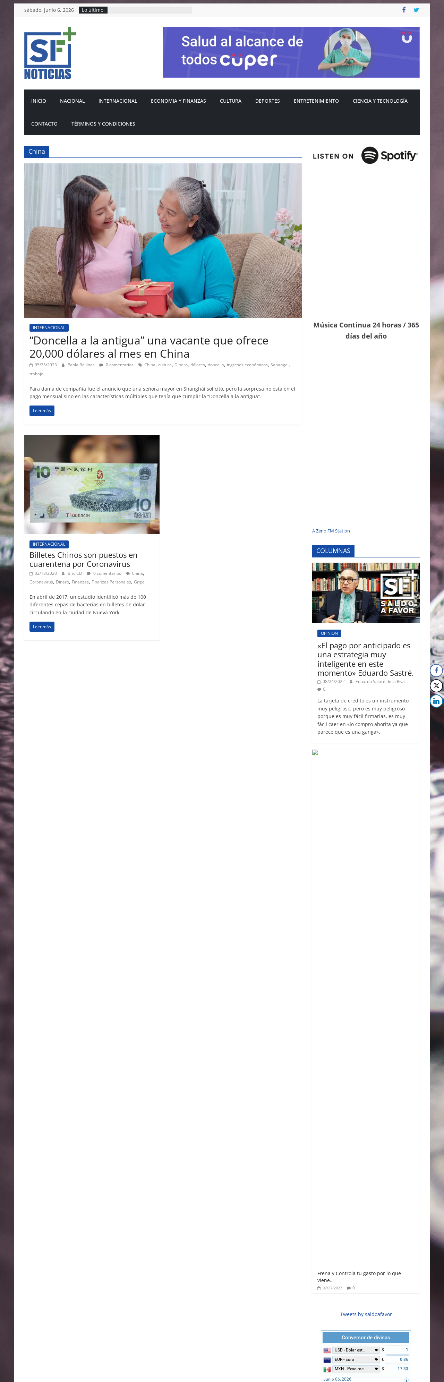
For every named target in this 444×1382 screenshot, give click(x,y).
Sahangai (280, 365)
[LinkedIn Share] (436, 701)
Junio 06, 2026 (337, 869)
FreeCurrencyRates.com (391, 877)
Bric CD (75, 573)
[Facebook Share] (436, 670)
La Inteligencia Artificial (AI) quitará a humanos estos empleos (365, 1217)
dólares (197, 365)
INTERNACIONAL (118, 100)
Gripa (139, 582)
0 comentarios (116, 365)
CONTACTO (44, 123)
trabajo (36, 374)
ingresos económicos (247, 365)
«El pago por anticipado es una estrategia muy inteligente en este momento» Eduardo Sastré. (365, 659)
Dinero (181, 365)
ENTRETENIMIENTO (316, 100)
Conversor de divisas (366, 828)
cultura (165, 365)
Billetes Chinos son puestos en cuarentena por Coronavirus (83, 559)
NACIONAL (72, 100)
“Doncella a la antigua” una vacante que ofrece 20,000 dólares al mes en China (148, 347)
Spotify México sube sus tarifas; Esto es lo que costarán (385, 1294)
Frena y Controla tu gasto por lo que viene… (383, 763)
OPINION (329, 633)
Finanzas (80, 582)
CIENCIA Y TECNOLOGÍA (380, 100)
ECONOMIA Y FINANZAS (178, 100)
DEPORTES (267, 100)
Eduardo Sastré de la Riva (380, 681)
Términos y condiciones (103, 123)
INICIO (38, 100)
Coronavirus (41, 582)
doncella (216, 365)
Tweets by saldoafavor (366, 804)
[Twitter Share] (436, 685)
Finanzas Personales (111, 582)
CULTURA (230, 100)
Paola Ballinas (82, 365)
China (149, 365)
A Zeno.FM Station (331, 531)
